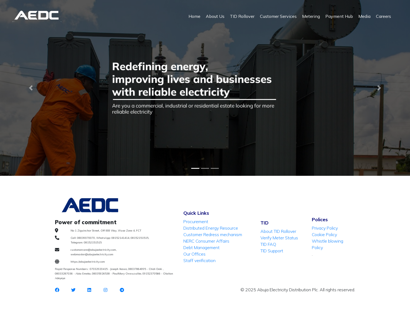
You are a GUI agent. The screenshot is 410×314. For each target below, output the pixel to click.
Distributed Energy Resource (210, 228)
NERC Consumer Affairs (206, 241)
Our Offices (194, 254)
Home (194, 16)
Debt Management (201, 247)
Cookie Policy (324, 234)
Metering (311, 16)
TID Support (271, 250)
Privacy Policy (325, 228)
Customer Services (278, 16)
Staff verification (199, 260)
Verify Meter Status (279, 237)
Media (364, 16)
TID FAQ (268, 244)
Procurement (195, 221)
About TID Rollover (278, 231)
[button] (379, 88)
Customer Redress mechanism (212, 234)
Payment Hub (339, 16)
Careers (383, 16)
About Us (215, 16)
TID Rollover (242, 16)
